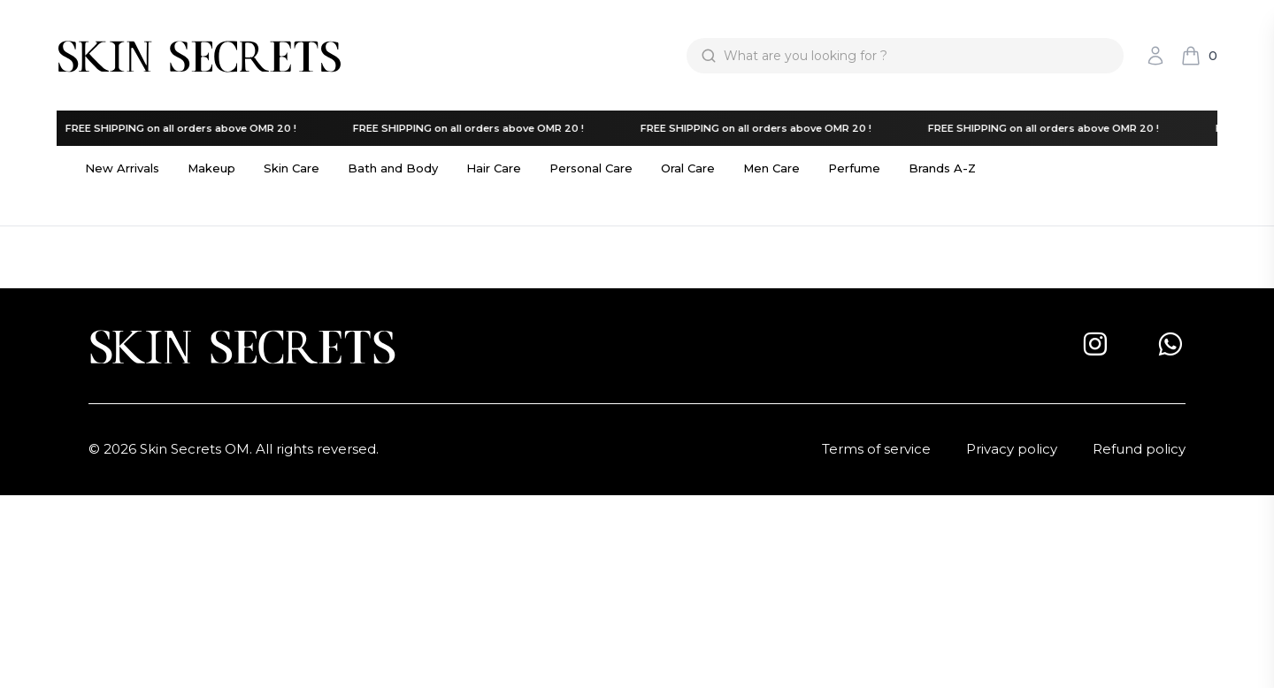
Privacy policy (1011, 448)
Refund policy (1139, 448)
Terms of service (876, 448)
